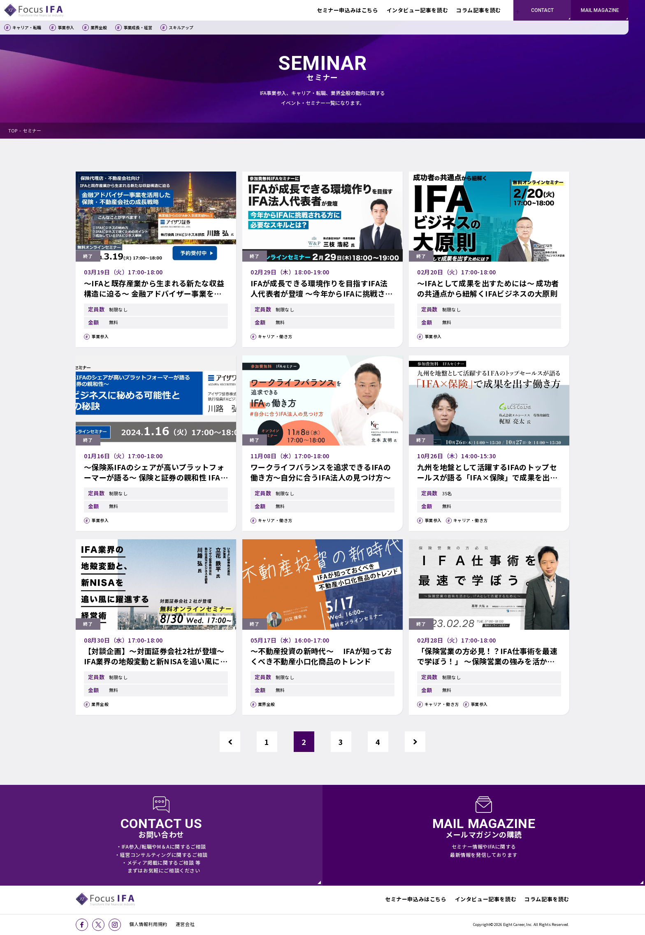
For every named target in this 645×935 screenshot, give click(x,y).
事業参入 (66, 27)
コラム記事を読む (546, 899)
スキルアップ (181, 27)
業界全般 (98, 27)
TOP (12, 130)
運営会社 (185, 924)
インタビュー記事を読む (486, 899)
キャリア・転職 (26, 27)
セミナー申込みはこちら (416, 899)
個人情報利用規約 (148, 924)
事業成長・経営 (137, 27)
